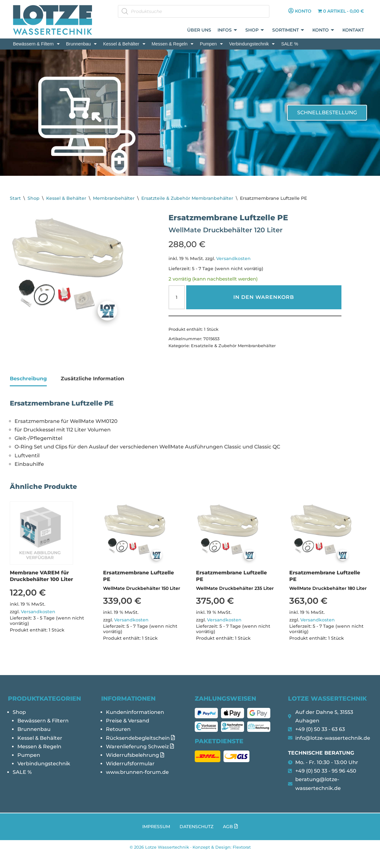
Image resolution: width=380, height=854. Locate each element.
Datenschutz (196, 826)
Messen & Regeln (173, 43)
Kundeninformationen (135, 712)
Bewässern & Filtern (36, 43)
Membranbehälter (114, 198)
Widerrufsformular (130, 764)
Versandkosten (233, 258)
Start (15, 198)
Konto (323, 30)
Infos (227, 30)
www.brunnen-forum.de (137, 772)
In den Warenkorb (263, 297)
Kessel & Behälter (124, 43)
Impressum (156, 826)
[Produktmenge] (177, 297)
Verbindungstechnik (252, 43)
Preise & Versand (127, 721)
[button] (36, 44)
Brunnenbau (81, 43)
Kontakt (353, 30)
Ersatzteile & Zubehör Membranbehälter (187, 198)
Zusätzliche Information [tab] (92, 379)
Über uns (199, 30)
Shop (255, 30)
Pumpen (211, 43)
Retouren (118, 729)
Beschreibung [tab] (28, 379)
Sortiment (288, 30)
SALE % (289, 43)
